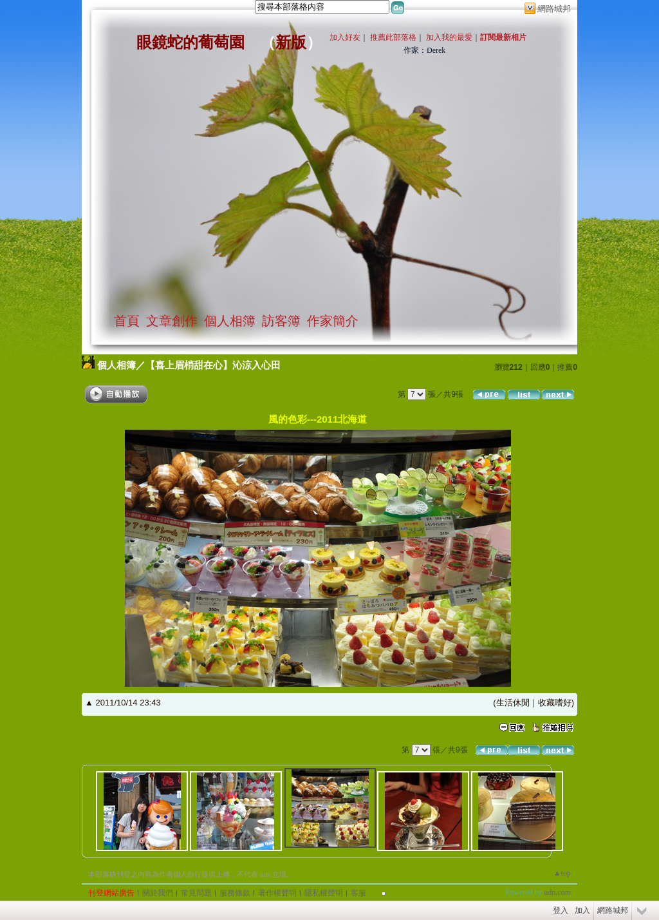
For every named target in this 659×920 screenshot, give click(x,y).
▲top (562, 872)
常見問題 (196, 892)
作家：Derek (424, 50)
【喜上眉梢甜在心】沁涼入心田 (213, 364)
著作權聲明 (277, 892)
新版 (290, 42)
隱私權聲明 (323, 892)
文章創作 (172, 321)
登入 (560, 910)
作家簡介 (332, 321)
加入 (582, 910)
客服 (358, 892)
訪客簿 (281, 321)
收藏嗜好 (554, 702)
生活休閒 (513, 702)
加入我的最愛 (449, 37)
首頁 (127, 321)
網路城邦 (554, 9)
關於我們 (157, 892)
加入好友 (345, 37)
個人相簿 (229, 321)
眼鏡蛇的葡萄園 (190, 42)
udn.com (557, 892)
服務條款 (234, 892)
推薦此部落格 (393, 37)
